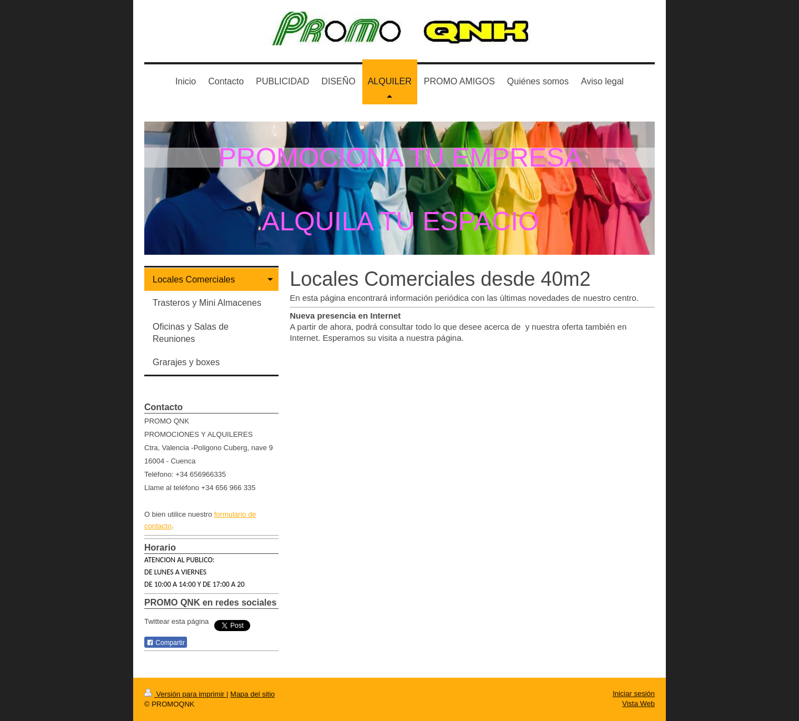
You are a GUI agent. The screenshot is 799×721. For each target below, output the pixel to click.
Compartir (165, 643)
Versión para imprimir (185, 694)
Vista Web (638, 703)
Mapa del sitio (252, 694)
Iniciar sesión (634, 693)
